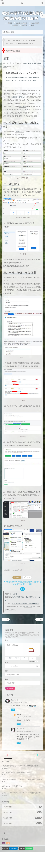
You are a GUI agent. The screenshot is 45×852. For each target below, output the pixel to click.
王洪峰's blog (28, 607)
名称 (7, 663)
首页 (6, 32)
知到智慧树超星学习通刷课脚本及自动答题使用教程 (20, 766)
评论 (7, 640)
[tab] (7, 754)
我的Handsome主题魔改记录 (12, 786)
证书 (7, 843)
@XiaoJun (20, 720)
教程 (32, 25)
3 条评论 (15, 25)
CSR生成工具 (19, 131)
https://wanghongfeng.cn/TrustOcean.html (25, 603)
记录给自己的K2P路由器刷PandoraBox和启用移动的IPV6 (21, 793)
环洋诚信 (22, 106)
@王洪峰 (20, 734)
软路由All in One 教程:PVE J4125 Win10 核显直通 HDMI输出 (22, 779)
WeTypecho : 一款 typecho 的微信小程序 (16, 772)
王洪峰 (10, 23)
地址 (6, 679)
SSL (3, 843)
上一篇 (5, 619)
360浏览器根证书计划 (17, 97)
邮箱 (7, 671)
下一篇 (39, 619)
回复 (13, 709)
